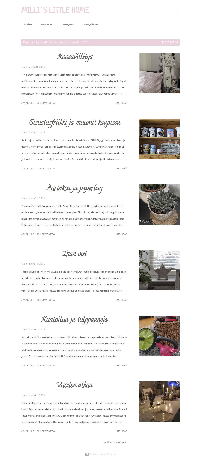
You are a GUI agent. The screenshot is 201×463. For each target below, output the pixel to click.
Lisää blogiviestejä (115, 442)
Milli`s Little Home (55, 11)
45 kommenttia (46, 300)
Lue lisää (121, 103)
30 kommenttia (46, 431)
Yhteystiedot (89, 24)
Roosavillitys (74, 57)
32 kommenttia (46, 103)
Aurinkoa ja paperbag (74, 189)
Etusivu (25, 24)
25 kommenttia (46, 365)
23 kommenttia (46, 234)
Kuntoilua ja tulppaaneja (74, 320)
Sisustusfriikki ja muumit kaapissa (74, 123)
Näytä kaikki (170, 42)
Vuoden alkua (74, 386)
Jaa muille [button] (27, 103)
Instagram (66, 24)
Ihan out (74, 254)
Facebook (45, 24)
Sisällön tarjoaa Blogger (100, 454)
